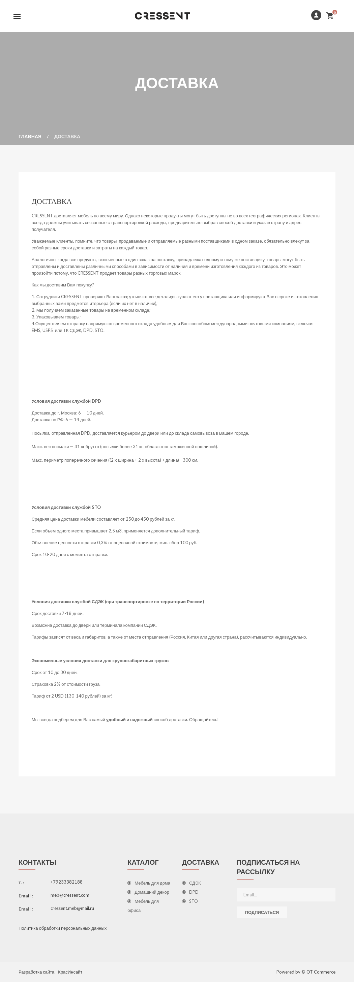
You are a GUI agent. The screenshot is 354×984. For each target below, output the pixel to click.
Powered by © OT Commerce (305, 974)
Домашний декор (148, 894)
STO (190, 903)
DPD (190, 894)
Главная (30, 138)
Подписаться (262, 914)
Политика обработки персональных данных (63, 930)
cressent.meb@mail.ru (72, 910)
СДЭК (191, 885)
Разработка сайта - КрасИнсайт (50, 974)
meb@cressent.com (70, 897)
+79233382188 (67, 884)
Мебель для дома (148, 885)
